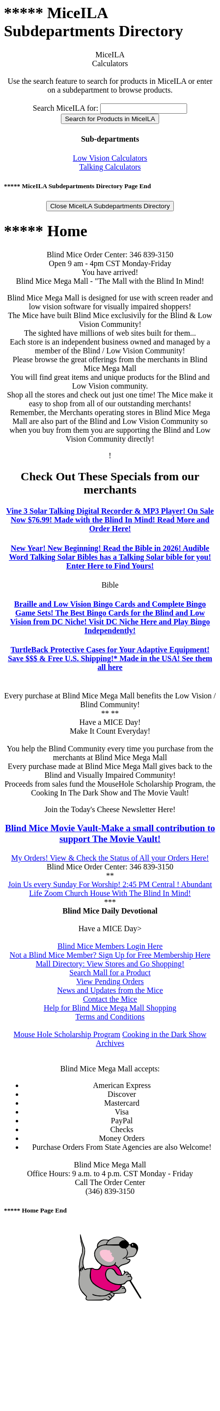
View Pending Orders (110, 981)
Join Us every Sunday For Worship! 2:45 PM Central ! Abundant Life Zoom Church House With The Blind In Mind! (110, 888)
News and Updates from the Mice (110, 990)
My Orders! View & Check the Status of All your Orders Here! (110, 858)
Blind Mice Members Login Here (110, 946)
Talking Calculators (110, 167)
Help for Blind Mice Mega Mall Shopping (110, 1008)
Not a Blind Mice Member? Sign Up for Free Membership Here (110, 955)
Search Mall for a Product (109, 972)
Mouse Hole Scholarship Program (67, 1034)
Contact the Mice (110, 999)
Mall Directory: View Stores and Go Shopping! (110, 964)
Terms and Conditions (109, 1017)
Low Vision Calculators (110, 158)
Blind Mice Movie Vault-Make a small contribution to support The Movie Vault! (110, 833)
